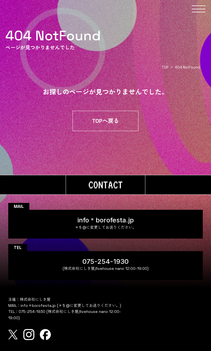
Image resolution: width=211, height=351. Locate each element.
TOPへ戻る (105, 120)
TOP (165, 67)
